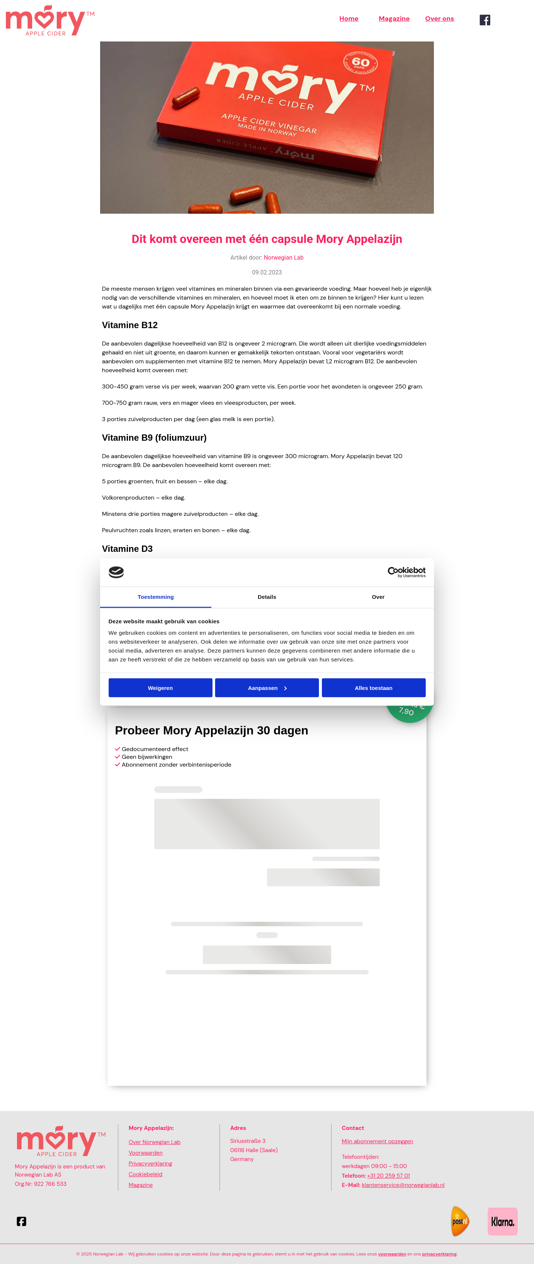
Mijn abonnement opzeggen (377, 1141)
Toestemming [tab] (156, 597)
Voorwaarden (146, 1153)
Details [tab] (267, 597)
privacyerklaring (439, 1254)
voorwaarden (392, 1254)
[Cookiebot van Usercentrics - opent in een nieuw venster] (393, 572)
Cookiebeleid (145, 1174)
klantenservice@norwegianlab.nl (403, 1185)
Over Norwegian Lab (155, 1142)
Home (349, 18)
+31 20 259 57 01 (388, 1176)
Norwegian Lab (283, 257)
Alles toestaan (374, 687)
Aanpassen (267, 687)
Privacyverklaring (150, 1163)
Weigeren (160, 687)
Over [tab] (378, 597)
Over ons (439, 18)
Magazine (394, 18)
